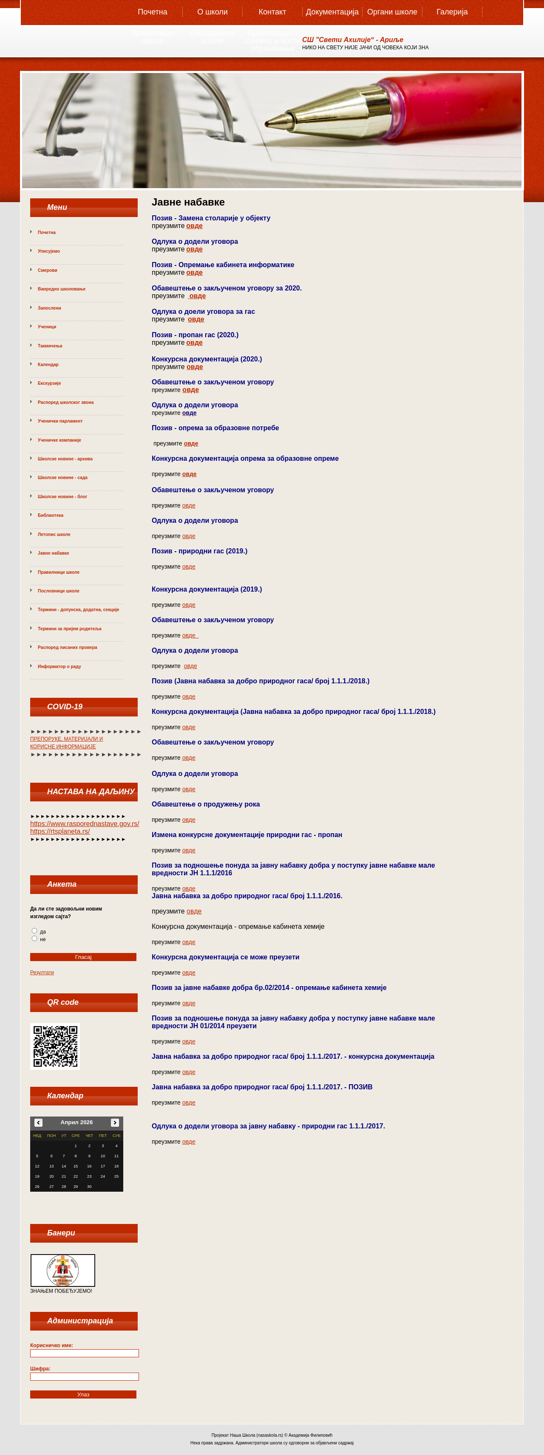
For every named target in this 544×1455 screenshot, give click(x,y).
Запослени (49, 308)
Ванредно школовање (61, 289)
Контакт (272, 12)
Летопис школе (54, 534)
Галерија (452, 12)
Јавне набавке (53, 553)
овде (194, 225)
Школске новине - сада (63, 477)
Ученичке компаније (59, 440)
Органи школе (392, 12)
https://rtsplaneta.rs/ (60, 831)
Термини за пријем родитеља (70, 628)
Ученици (47, 326)
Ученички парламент (60, 421)
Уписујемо (49, 251)
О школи (212, 12)
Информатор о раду (59, 666)
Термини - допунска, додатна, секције (78, 609)
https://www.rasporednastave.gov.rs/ (84, 823)
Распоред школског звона (66, 402)
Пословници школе (213, 37)
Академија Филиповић (310, 1435)
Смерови (47, 270)
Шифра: (40, 1369)
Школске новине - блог (62, 496)
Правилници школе (152, 37)
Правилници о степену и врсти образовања (272, 37)
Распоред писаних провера (67, 647)
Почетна (152, 12)
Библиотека (50, 515)
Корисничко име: (51, 1345)
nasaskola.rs (270, 1435)
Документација (332, 12)
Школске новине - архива (65, 459)
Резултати (42, 973)
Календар (48, 364)
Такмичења (50, 346)
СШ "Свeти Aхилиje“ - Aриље (352, 39)
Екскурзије (49, 383)
